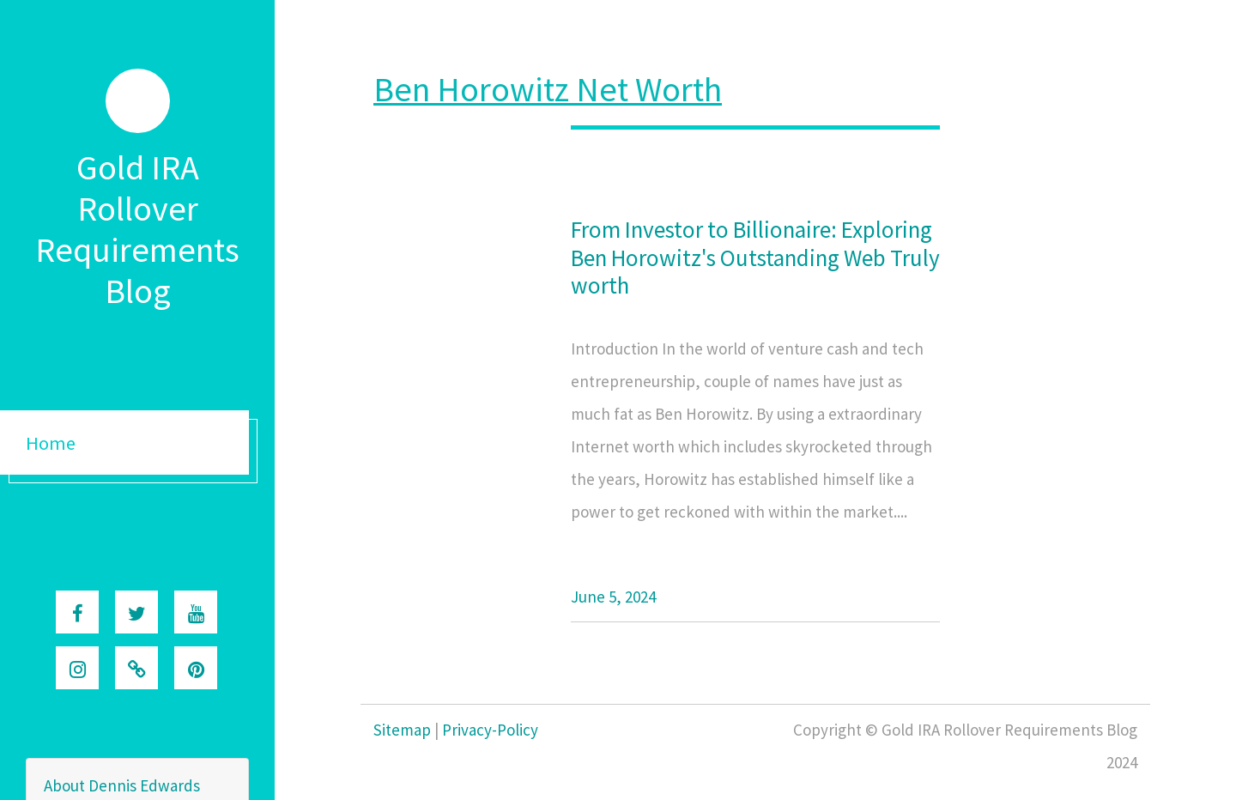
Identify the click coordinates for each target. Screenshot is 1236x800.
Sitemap (402, 729)
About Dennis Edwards (122, 785)
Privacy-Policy (490, 729)
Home (51, 443)
